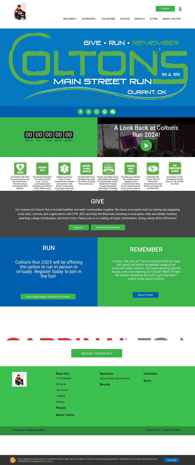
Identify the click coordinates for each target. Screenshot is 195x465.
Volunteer (108, 18)
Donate (165, 8)
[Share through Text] (112, 112)
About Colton (172, 18)
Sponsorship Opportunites (115, 408)
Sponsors (88, 18)
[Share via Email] (104, 112)
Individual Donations (108, 245)
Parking (60, 431)
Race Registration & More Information (48, 314)
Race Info (69, 18)
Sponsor (79, 245)
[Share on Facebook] (81, 112)
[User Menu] (180, 8)
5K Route (61, 413)
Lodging (60, 425)
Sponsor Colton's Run (96, 383)
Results (140, 18)
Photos (125, 18)
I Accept (171, 460)
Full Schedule (63, 408)
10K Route (62, 419)
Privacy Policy (46, 461)
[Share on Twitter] (89, 112)
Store (153, 18)
